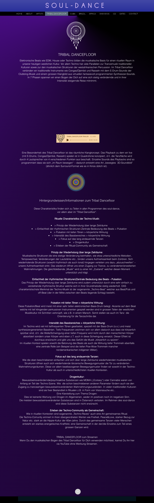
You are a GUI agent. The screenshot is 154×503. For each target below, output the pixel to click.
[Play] (68, 140)
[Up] (78, 491)
